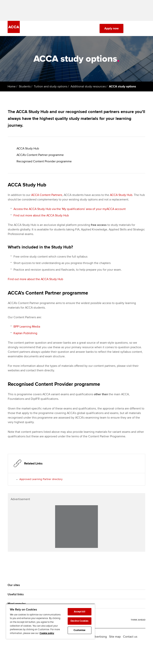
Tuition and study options (50, 86)
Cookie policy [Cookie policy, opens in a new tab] (47, 633)
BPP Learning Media (26, 326)
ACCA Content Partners (46, 195)
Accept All (79, 611)
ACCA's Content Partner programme (40, 155)
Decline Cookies (79, 620)
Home (12, 86)
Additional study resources (88, 86)
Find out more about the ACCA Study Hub (41, 215)
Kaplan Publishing (25, 333)
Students (25, 86)
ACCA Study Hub (28, 148)
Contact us (130, 637)
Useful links (16, 594)
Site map (115, 637)
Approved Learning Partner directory (41, 479)
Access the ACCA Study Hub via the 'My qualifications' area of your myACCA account (69, 209)
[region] (50, 621)
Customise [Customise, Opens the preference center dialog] (79, 630)
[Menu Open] (143, 28)
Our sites (14, 585)
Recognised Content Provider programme (44, 161)
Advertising (99, 637)
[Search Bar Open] (132, 28)
